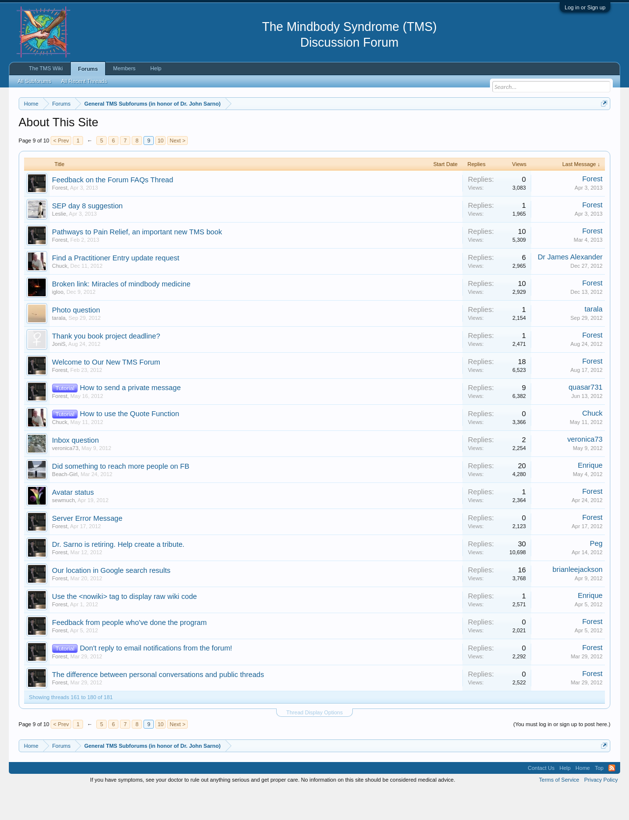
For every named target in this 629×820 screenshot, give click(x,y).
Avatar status (73, 522)
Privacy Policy (601, 809)
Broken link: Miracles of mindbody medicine (121, 313)
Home (582, 797)
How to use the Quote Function (129, 443)
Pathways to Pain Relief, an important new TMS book (137, 261)
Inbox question (75, 470)
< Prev (61, 170)
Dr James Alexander (570, 286)
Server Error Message (87, 548)
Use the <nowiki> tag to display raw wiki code (124, 626)
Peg (596, 573)
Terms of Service (559, 809)
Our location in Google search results (111, 600)
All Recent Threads (84, 81)
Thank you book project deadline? (106, 365)
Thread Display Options (314, 742)
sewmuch (63, 530)
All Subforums (34, 81)
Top (599, 797)
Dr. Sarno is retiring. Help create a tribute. (118, 574)
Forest (59, 217)
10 (161, 170)
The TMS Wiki (46, 68)
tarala (59, 347)
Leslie (59, 243)
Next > (177, 170)
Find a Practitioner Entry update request (115, 287)
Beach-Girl (65, 504)
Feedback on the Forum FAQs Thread (112, 209)
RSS (611, 797)
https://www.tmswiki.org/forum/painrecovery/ (468, 127)
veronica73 (65, 478)
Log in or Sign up (585, 7)
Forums (88, 69)
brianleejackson (577, 599)
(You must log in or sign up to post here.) (561, 754)
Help (156, 68)
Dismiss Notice (602, 126)
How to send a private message (130, 417)
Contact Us (541, 797)
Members (124, 68)
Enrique (590, 495)
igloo (57, 321)
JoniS (59, 373)
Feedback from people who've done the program (129, 652)
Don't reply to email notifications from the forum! (156, 677)
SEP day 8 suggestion (87, 235)
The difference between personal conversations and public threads (158, 704)
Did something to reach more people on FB (120, 496)
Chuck (59, 295)
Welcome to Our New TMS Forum (106, 392)
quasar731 (585, 417)
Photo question (76, 339)
